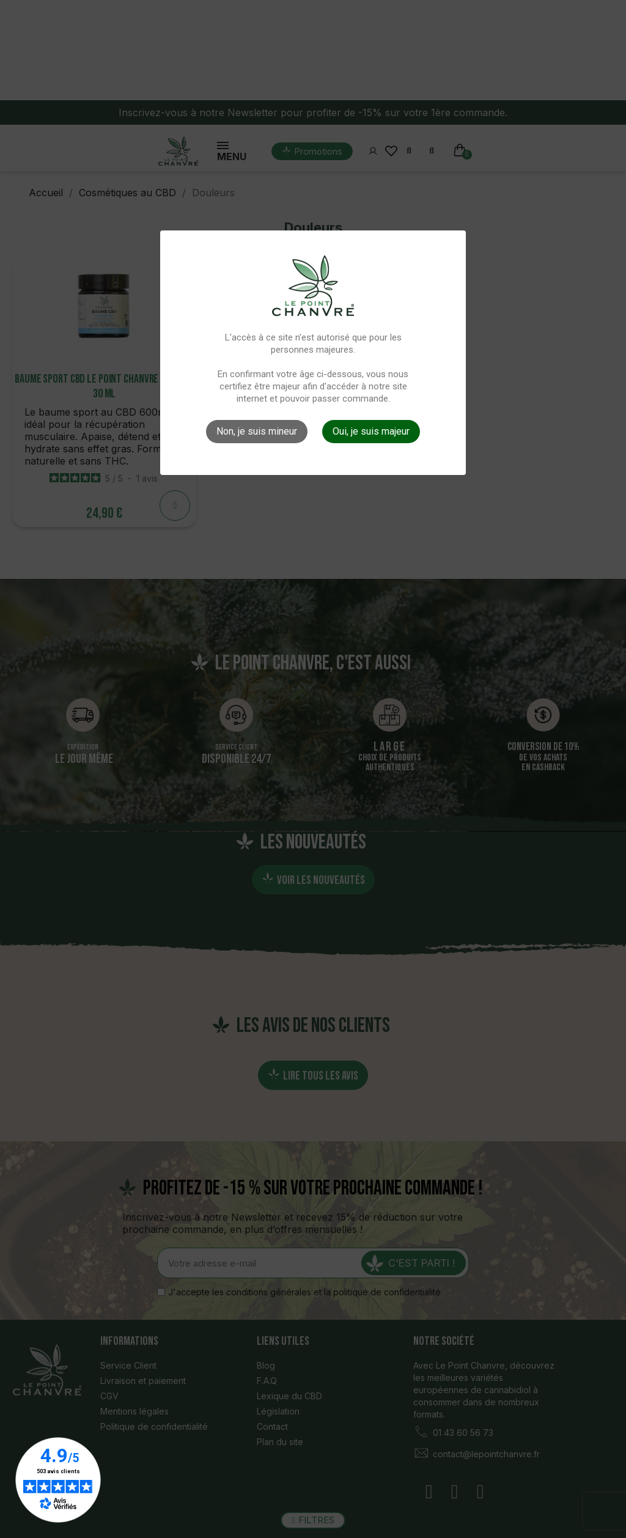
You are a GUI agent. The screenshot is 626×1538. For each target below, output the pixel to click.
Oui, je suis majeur (371, 431)
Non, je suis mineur (256, 431)
